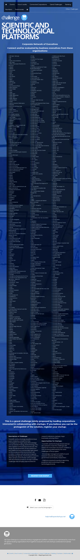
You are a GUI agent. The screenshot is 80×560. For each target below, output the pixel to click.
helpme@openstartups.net (55, 516)
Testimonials (19, 9)
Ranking (68, 4)
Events (12, 4)
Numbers (8, 9)
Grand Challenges (56, 4)
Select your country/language (41, 507)
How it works (22, 4)
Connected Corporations (38, 4)
